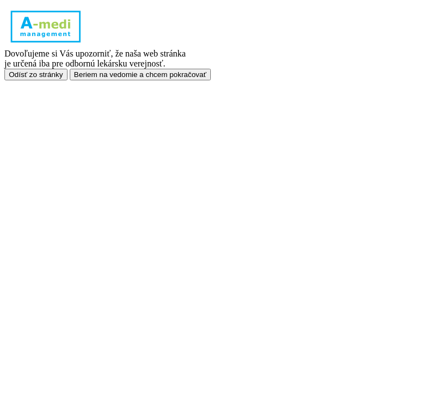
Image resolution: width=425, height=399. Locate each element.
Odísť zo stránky (36, 74)
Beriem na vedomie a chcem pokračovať (140, 74)
